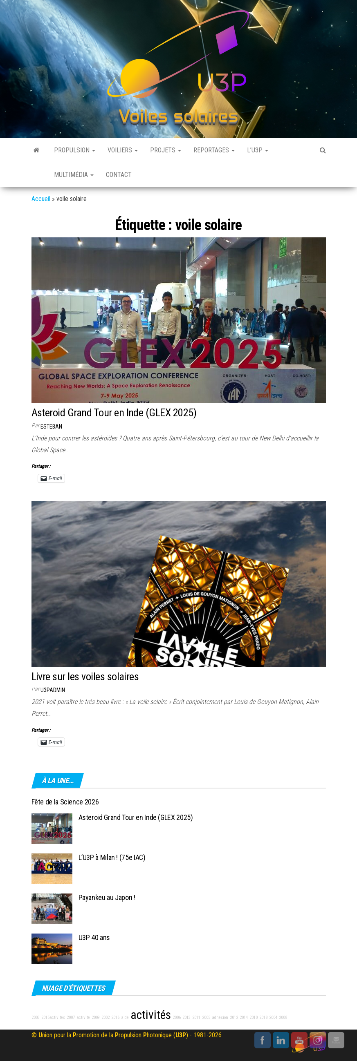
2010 (253, 1017)
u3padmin (52, 690)
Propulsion (74, 150)
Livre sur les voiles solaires (85, 676)
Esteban (51, 426)
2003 (35, 1017)
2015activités (53, 1017)
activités (150, 1015)
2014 (244, 1017)
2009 (96, 1017)
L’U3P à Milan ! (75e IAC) (112, 857)
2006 (177, 1017)
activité (83, 1017)
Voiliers (123, 150)
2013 (186, 1017)
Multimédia (74, 175)
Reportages (214, 150)
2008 (283, 1017)
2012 (234, 1017)
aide (125, 1017)
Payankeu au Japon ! (107, 897)
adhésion (220, 1017)
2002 (105, 1017)
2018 (263, 1017)
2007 (71, 1017)
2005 (206, 1017)
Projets (165, 150)
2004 (273, 1017)
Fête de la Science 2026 (65, 801)
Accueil (40, 199)
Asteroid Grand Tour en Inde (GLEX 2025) (114, 413)
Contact (119, 175)
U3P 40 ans (94, 937)
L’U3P (257, 150)
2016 (115, 1017)
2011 (196, 1017)
